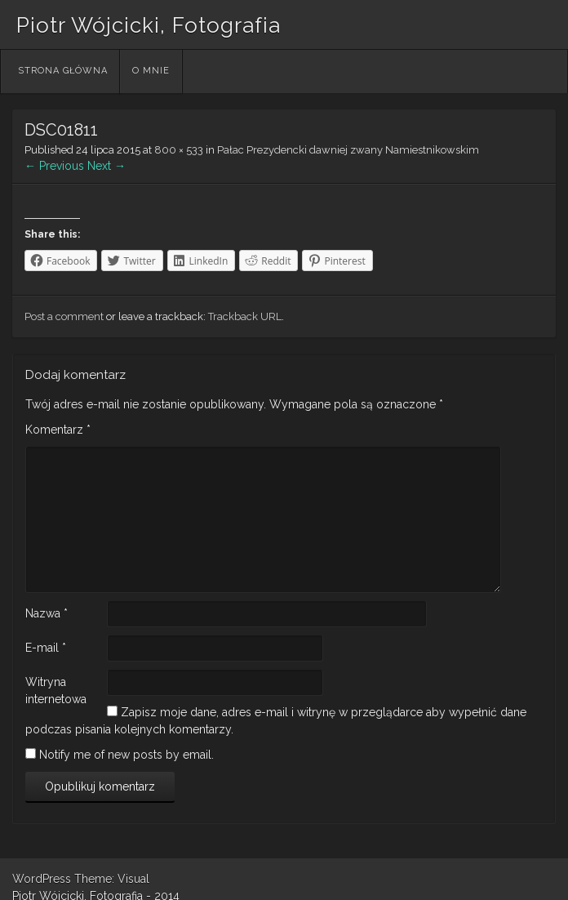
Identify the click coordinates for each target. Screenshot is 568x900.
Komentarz (58, 429)
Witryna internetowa (56, 690)
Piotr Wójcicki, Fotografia (148, 25)
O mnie (151, 70)
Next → (106, 165)
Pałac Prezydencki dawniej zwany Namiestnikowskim (348, 150)
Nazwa (46, 613)
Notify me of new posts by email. (126, 754)
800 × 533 (178, 150)
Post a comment (64, 316)
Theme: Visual (111, 878)
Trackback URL (245, 316)
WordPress (41, 878)
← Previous (54, 165)
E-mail (45, 647)
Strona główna (63, 70)
